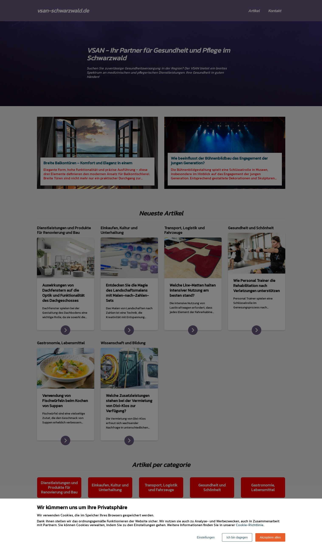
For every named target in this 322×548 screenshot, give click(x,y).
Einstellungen (206, 537)
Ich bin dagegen (237, 537)
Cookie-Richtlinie (249, 524)
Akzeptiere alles (270, 537)
